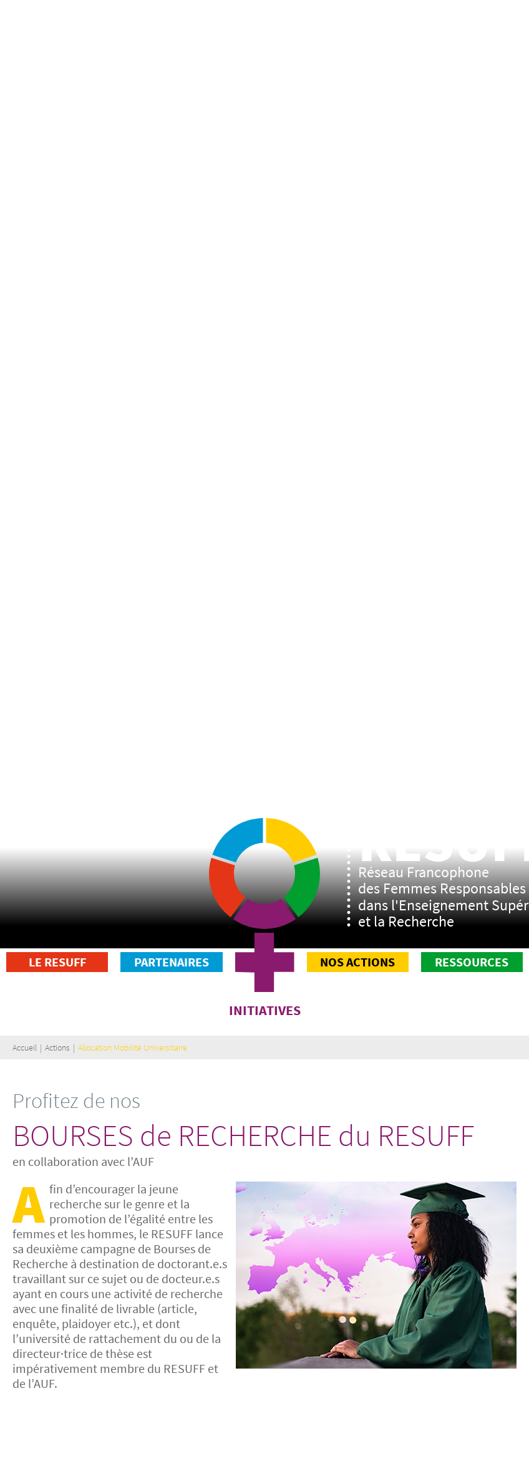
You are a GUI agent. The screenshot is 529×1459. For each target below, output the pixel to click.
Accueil (24, 1047)
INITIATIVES (265, 1010)
